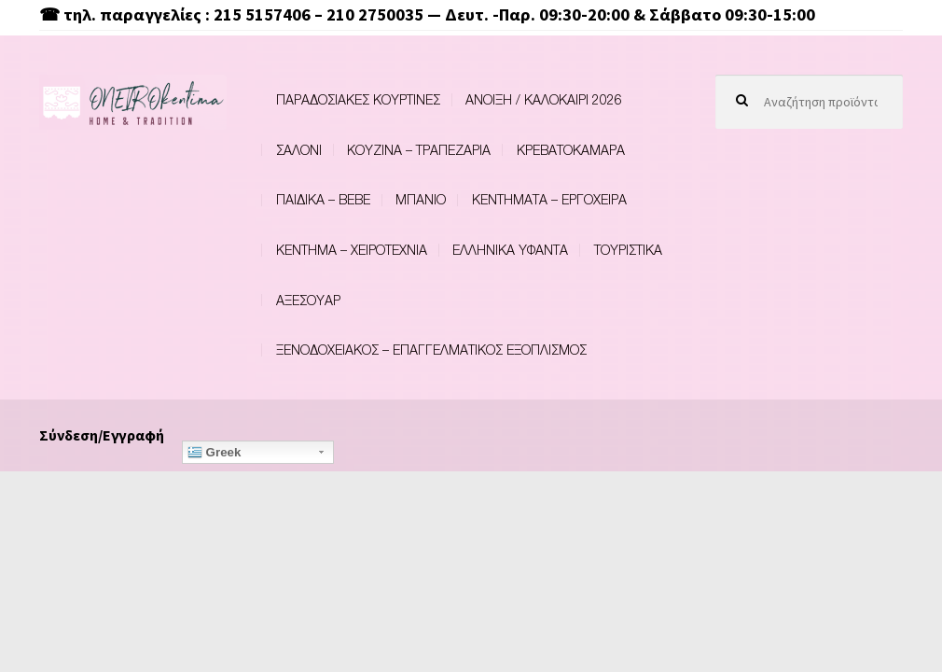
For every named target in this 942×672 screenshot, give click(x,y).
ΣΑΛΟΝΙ (299, 150)
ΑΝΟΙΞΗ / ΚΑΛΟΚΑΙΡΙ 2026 (543, 99)
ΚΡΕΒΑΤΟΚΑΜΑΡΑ (571, 150)
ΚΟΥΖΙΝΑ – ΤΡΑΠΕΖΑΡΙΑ (419, 150)
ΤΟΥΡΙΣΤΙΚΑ (628, 250)
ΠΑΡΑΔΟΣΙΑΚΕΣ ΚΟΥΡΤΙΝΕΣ (358, 99)
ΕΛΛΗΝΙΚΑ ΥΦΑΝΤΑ (510, 250)
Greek (214, 452)
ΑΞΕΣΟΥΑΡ (308, 300)
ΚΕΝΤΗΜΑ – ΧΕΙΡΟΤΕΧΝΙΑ (351, 250)
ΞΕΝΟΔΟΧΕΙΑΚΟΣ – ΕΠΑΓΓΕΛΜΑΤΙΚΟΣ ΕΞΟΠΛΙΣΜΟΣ (431, 349)
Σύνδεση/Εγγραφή (101, 435)
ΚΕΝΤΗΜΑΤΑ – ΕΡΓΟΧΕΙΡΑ (549, 199)
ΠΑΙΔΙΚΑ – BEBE (323, 199)
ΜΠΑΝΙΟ (420, 199)
